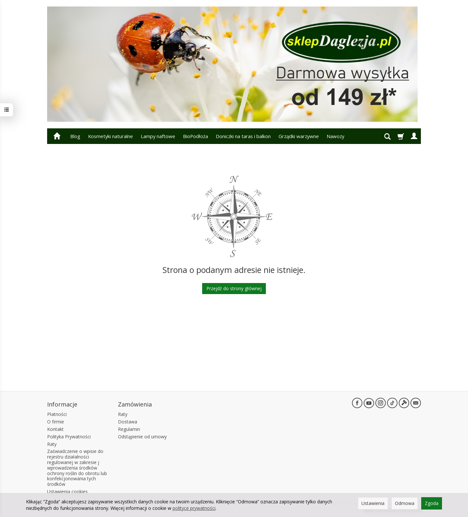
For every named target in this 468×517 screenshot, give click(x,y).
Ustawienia (372, 503)
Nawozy (335, 136)
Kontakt (55, 429)
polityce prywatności (194, 508)
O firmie (55, 422)
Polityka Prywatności (69, 436)
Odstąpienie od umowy (142, 436)
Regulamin (129, 429)
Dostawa (127, 422)
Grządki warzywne (299, 136)
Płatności (57, 414)
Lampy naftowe (158, 136)
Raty (52, 444)
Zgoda (431, 503)
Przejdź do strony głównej (234, 288)
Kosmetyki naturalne (110, 136)
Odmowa (404, 503)
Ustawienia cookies (67, 491)
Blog (75, 136)
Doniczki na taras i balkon (243, 136)
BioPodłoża (195, 136)
